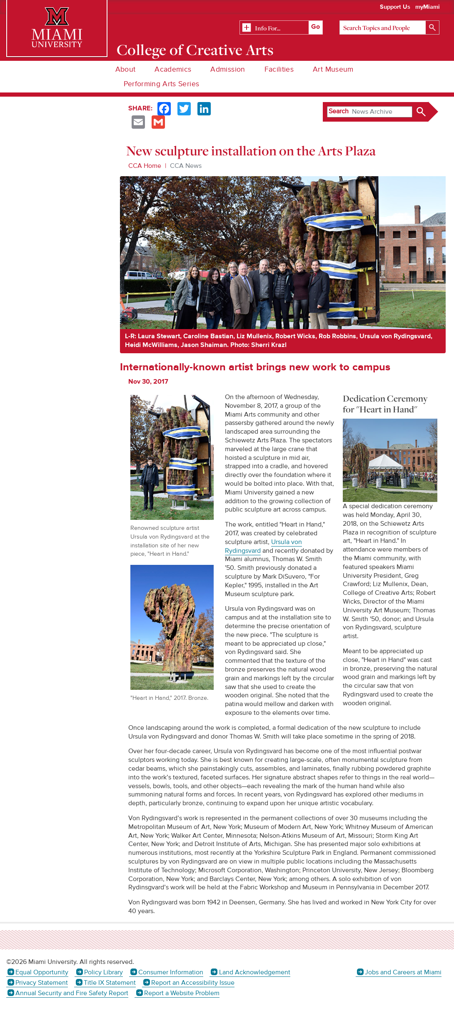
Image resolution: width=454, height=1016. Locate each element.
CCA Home (144, 166)
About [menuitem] (125, 69)
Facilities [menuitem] (279, 69)
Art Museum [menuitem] (333, 69)
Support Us (395, 7)
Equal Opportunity (41, 972)
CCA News (186, 166)
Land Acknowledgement (254, 972)
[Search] (389, 27)
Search (339, 111)
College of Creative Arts (195, 50)
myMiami (427, 7)
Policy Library (103, 972)
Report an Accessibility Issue (192, 983)
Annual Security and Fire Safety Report (71, 993)
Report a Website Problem (182, 993)
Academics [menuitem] (173, 69)
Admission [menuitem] (227, 69)
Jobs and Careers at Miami (403, 972)
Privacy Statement (41, 983)
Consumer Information (170, 972)
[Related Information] (281, 28)
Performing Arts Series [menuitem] (162, 84)
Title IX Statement (110, 983)
